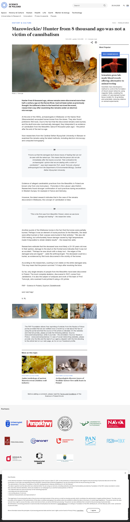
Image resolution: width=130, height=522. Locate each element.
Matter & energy (62, 13)
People (53, 16)
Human (29, 13)
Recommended (110, 54)
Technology (77, 13)
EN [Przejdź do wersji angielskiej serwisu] (128, 5)
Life (44, 13)
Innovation (27, 16)
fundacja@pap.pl (62, 503)
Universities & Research (11, 16)
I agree (93, 510)
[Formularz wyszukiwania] (90, 5)
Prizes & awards (41, 16)
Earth (50, 13)
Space (4, 13)
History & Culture (16, 13)
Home (114, 23)
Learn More (80, 510)
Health (37, 13)
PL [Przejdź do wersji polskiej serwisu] (124, 6)
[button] (25, 311)
